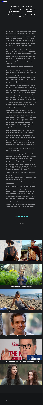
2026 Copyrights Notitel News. (9, 400)
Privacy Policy (25, 400)
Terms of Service (32, 400)
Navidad (38, 400)
